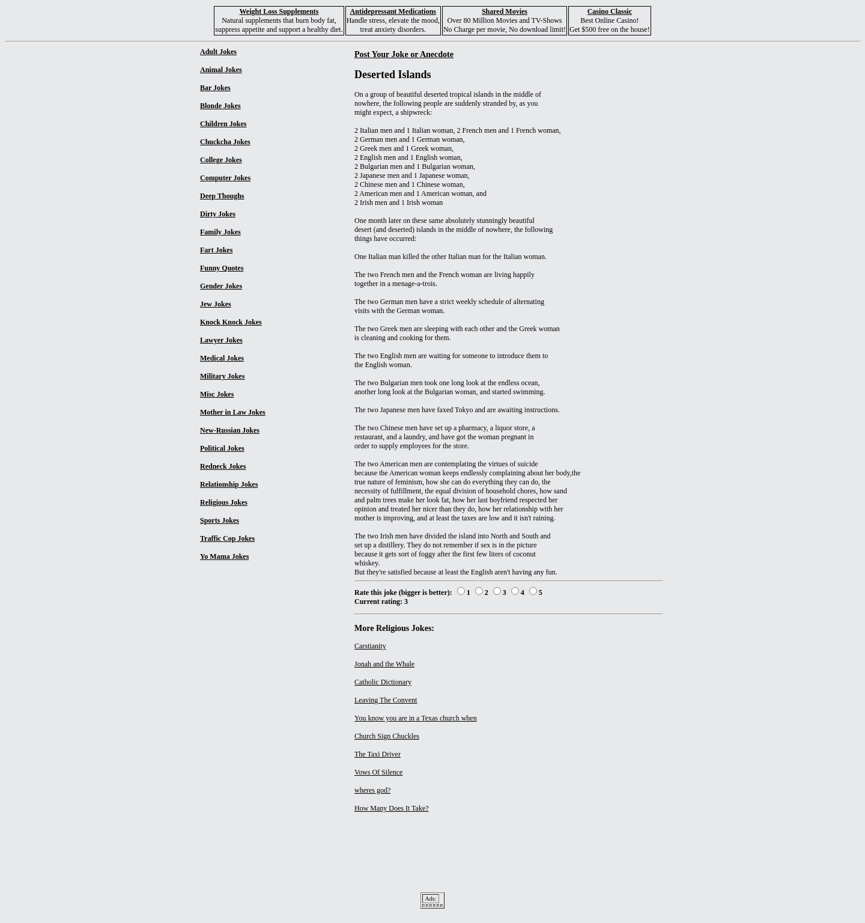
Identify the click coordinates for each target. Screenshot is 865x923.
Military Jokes (222, 376)
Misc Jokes (217, 394)
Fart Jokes (216, 250)
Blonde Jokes (220, 106)
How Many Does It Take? (391, 808)
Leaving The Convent (385, 700)
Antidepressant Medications (393, 11)
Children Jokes (223, 124)
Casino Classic (609, 11)
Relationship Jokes (229, 484)
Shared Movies (504, 11)
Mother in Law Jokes (233, 412)
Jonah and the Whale (384, 664)
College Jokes (221, 160)
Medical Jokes (222, 358)
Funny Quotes (221, 268)
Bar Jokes (215, 88)
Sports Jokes (219, 520)
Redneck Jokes (223, 466)
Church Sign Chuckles (386, 736)
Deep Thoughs (222, 196)
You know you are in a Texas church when (415, 718)
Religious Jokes (223, 502)
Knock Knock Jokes (231, 322)
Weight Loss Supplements (278, 11)
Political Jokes (222, 448)
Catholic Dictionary (382, 682)
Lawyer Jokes (221, 340)
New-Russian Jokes (230, 430)
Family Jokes (220, 232)
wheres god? (372, 790)
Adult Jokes (218, 51)
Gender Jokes (221, 286)
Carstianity (370, 646)
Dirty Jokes (217, 214)
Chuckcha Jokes (225, 142)
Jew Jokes (215, 304)
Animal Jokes (221, 69)
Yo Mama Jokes (224, 556)
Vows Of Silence (378, 772)
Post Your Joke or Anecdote (404, 54)
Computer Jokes (225, 178)
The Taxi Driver (377, 754)
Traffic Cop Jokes (227, 538)
